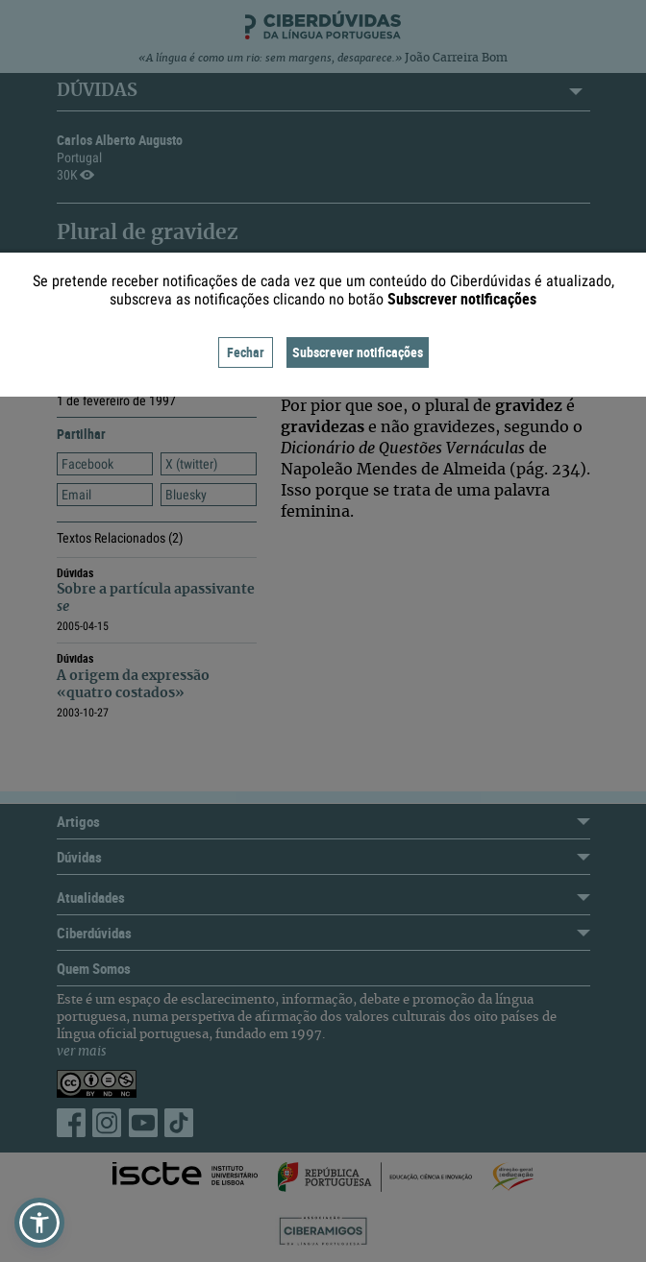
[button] (39, 1222)
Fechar (245, 352)
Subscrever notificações (357, 352)
